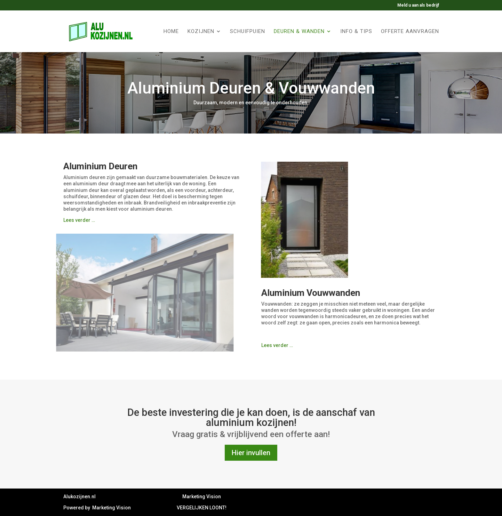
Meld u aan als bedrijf (418, 5)
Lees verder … (79, 220)
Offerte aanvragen (410, 31)
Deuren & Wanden (299, 31)
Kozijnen (201, 31)
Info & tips (356, 31)
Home (171, 31)
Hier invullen (251, 453)
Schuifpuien (247, 31)
